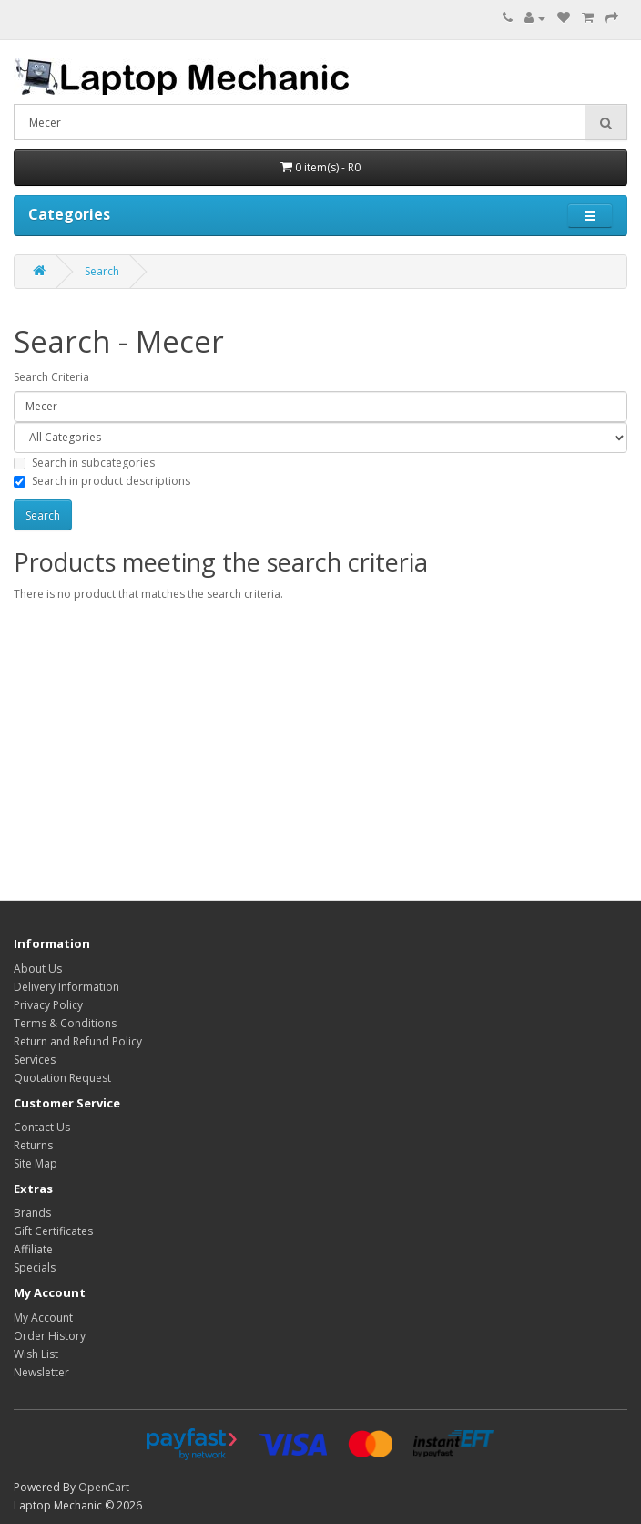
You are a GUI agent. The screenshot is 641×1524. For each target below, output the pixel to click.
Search (102, 271)
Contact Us (42, 1127)
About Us (38, 968)
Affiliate (33, 1249)
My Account (43, 1317)
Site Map (35, 1163)
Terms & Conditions (65, 1023)
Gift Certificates (53, 1231)
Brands (32, 1212)
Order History (50, 1336)
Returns (33, 1145)
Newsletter (41, 1372)
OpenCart (103, 1487)
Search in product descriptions (102, 481)
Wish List (36, 1354)
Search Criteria (51, 377)
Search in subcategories (84, 462)
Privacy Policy (48, 1005)
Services (35, 1059)
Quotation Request (62, 1078)
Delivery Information (66, 986)
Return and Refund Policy (78, 1041)
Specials (35, 1267)
